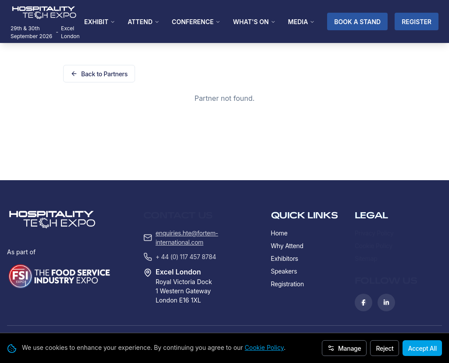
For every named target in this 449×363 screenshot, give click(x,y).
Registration (287, 228)
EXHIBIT (99, 21)
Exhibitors (284, 202)
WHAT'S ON (254, 21)
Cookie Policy (264, 347)
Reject (384, 348)
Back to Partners (99, 74)
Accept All (422, 348)
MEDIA (301, 21)
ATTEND (144, 21)
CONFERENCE (196, 21)
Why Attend (287, 190)
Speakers (284, 215)
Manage (344, 348)
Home (279, 177)
